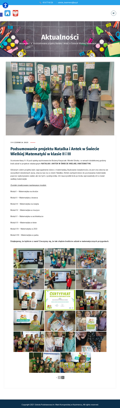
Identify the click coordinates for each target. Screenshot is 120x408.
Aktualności (24, 43)
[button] (1, 15)
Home (12, 43)
